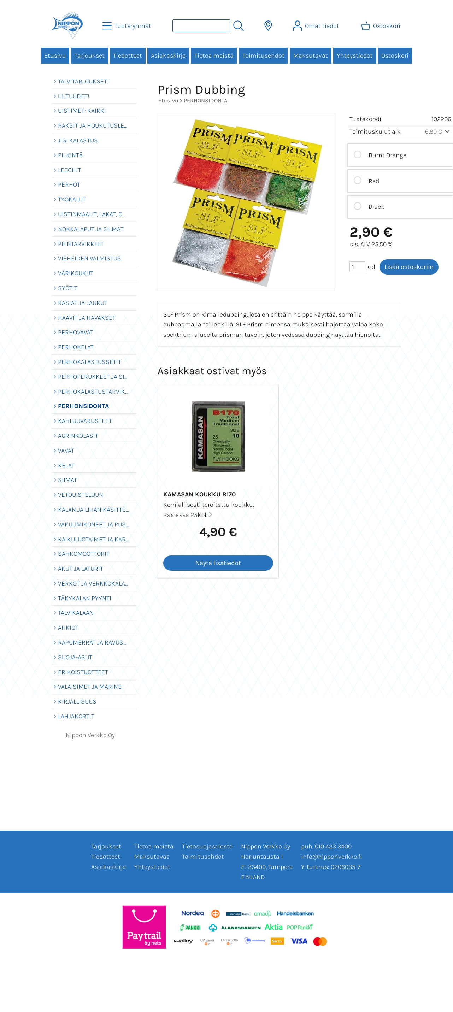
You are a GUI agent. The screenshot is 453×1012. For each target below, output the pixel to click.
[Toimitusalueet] (268, 25)
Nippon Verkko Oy (90, 735)
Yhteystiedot (355, 55)
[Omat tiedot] (316, 25)
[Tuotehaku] (201, 25)
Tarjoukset (90, 55)
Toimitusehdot (263, 55)
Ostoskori (394, 55)
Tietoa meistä (214, 55)
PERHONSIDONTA (205, 100)
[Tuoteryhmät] (127, 25)
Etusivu (55, 55)
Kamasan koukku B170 (199, 494)
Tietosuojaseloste (207, 846)
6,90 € (438, 131)
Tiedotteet (127, 55)
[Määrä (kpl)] (357, 266)
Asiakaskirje (168, 55)
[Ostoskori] (381, 25)
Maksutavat (310, 55)
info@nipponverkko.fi (331, 856)
